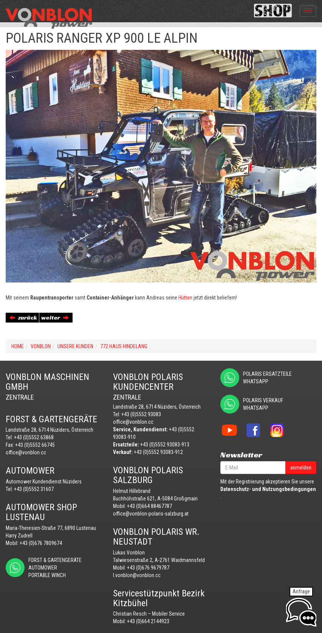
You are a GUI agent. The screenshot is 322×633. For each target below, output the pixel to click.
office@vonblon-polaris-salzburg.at (151, 514)
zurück (23, 317)
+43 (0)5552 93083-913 (164, 445)
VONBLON (41, 346)
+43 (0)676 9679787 (148, 568)
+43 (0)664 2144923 (148, 621)
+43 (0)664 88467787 (149, 506)
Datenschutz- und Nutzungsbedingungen (268, 489)
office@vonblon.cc (26, 452)
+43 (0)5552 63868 (34, 437)
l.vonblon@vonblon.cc (137, 575)
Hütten (185, 298)
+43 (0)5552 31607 (34, 489)
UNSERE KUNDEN (75, 346)
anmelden (300, 468)
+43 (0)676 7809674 (41, 543)
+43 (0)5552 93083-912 (158, 452)
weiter (55, 317)
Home (17, 346)
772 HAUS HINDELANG (123, 346)
